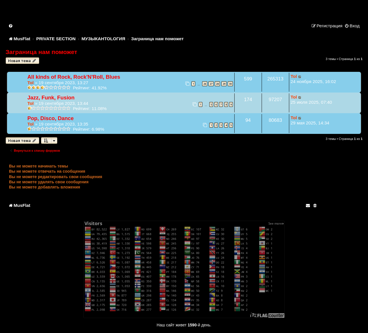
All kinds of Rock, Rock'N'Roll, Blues (73, 77)
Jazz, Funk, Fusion (50, 98)
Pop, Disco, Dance (50, 118)
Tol (30, 82)
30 (230, 84)
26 (204, 84)
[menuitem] (11, 25)
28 (217, 84)
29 (224, 84)
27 (211, 84)
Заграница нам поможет (41, 52)
